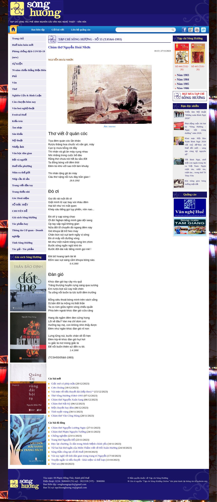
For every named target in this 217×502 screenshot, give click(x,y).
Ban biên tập (38, 29)
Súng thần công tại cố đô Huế (67, 451)
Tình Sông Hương (22, 242)
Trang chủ (18, 38)
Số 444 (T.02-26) (181, 68)
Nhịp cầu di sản (21, 178)
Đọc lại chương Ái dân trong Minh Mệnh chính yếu (79, 443)
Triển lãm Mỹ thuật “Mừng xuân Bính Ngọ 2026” (195, 115)
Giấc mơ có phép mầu (63, 383)
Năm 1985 (183, 83)
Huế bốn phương (22, 166)
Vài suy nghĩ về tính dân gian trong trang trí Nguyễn (78, 455)
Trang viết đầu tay (22, 185)
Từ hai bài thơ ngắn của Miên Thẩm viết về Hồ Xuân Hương (84, 447)
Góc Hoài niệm (20, 198)
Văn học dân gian (22, 153)
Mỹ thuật (17, 140)
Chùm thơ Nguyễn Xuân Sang (67, 399)
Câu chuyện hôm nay (24, 101)
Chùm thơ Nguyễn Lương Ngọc (68, 427)
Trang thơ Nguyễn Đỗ (63, 439)
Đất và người (19, 159)
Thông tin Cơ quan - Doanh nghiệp (27, 233)
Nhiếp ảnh (18, 146)
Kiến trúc (17, 121)
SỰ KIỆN (17, 63)
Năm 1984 (183, 79)
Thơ (14, 88)
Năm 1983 (183, 75)
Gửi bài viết (57, 29)
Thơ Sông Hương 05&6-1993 (67, 395)
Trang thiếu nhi (21, 191)
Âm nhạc (17, 127)
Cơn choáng (57, 387)
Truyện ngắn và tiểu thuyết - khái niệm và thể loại (78, 459)
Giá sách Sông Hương (24, 217)
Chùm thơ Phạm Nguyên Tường (68, 431)
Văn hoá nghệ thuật (23, 108)
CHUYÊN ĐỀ (19, 210)
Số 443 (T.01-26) (198, 68)
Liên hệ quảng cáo (80, 29)
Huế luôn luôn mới (22, 44)
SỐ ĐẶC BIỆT (20, 204)
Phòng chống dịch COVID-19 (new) (28, 54)
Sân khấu (17, 133)
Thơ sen (55, 463)
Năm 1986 (183, 88)
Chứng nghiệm (59, 435)
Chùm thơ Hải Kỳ (61, 403)
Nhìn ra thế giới (21, 172)
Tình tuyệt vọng (60, 411)
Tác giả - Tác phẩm (23, 249)
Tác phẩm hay (20, 223)
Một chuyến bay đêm (62, 407)
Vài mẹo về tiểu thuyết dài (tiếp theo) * (72, 391)
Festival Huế (19, 114)
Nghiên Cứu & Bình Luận (26, 95)
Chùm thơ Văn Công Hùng (65, 415)
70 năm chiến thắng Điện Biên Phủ (29, 73)
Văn (14, 82)
